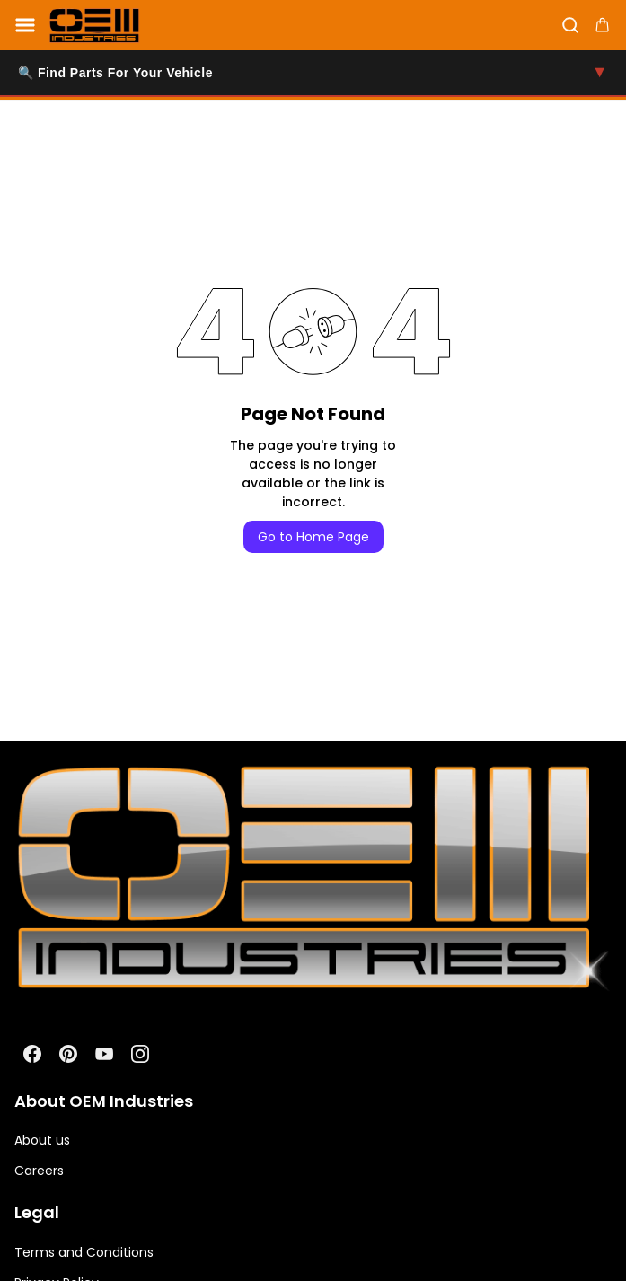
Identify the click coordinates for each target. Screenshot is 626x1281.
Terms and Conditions (84, 1252)
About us (42, 1140)
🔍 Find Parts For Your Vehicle (313, 72)
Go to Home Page (313, 537)
